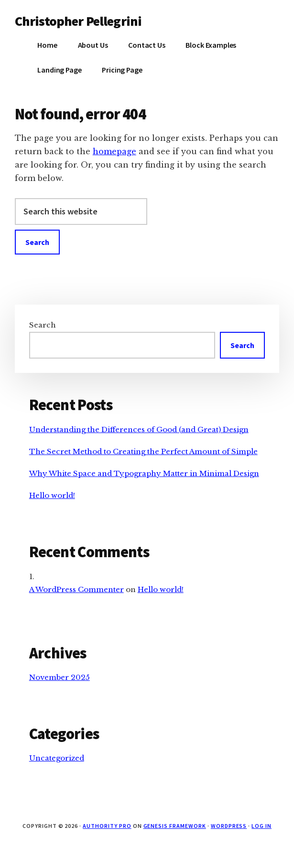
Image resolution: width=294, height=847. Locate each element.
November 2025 (59, 677)
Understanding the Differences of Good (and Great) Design (139, 429)
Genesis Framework (174, 825)
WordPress (229, 825)
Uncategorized (56, 757)
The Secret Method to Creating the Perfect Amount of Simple (143, 451)
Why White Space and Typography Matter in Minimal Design (144, 473)
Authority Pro (107, 825)
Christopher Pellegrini (78, 21)
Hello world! (52, 495)
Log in (261, 825)
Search (42, 324)
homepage (114, 151)
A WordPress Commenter (76, 589)
